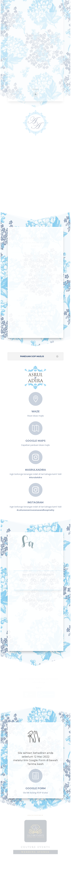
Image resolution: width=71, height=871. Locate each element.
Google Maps (35, 439)
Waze (35, 409)
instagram (36, 500)
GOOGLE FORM (35, 787)
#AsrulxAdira (35, 468)
